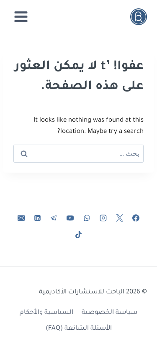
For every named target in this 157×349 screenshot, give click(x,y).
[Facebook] (136, 218)
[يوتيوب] (70, 218)
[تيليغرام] (54, 218)
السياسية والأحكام (46, 312)
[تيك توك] (79, 234)
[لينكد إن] (38, 218)
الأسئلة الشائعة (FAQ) (79, 328)
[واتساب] (87, 218)
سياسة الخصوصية (109, 312)
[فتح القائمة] (21, 16)
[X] (119, 218)
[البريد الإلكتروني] (21, 218)
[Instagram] (103, 218)
